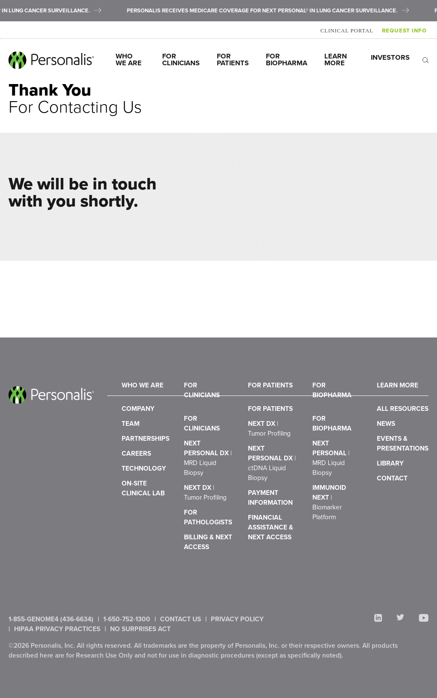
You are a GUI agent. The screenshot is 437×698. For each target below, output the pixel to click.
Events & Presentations (402, 471)
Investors (390, 57)
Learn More (336, 59)
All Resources (402, 428)
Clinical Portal (348, 30)
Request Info (406, 30)
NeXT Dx (205, 520)
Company (138, 428)
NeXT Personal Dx (208, 481)
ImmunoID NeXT (329, 530)
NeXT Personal (331, 481)
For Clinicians (181, 59)
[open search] (425, 60)
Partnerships (145, 466)
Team (131, 447)
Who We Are (129, 59)
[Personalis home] (51, 60)
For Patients (233, 59)
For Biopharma (286, 59)
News (386, 447)
